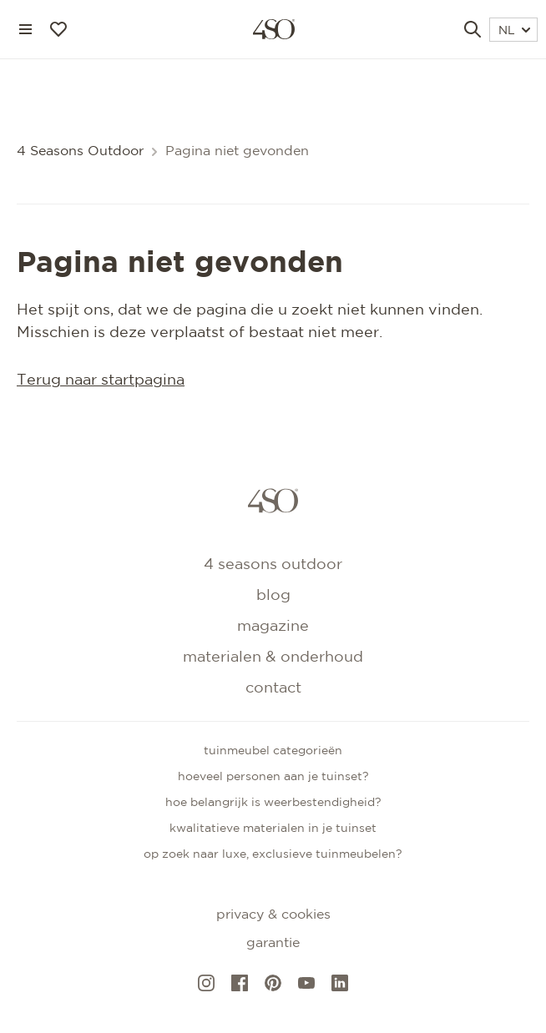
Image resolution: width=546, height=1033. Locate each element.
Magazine (273, 626)
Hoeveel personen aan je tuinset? (273, 777)
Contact (273, 688)
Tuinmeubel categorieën (273, 751)
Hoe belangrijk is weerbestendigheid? (273, 803)
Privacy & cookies (273, 915)
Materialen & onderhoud (273, 657)
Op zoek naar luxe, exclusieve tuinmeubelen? (273, 854)
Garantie (273, 943)
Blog (273, 595)
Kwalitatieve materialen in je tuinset (273, 829)
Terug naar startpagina (101, 380)
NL (514, 31)
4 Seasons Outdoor (80, 151)
